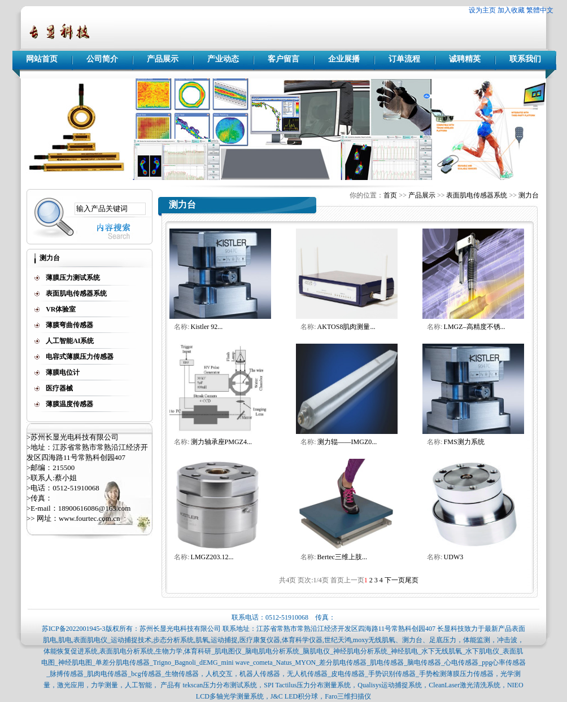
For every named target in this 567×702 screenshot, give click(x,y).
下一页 (395, 580)
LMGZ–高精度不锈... (474, 327)
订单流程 (404, 59)
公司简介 (102, 59)
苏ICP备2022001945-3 (74, 629)
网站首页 (42, 59)
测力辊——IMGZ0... (347, 442)
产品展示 (162, 59)
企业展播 (344, 59)
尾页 (411, 580)
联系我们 (525, 59)
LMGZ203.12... (212, 557)
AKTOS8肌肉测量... (346, 327)
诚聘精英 (465, 59)
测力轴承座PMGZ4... (221, 442)
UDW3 (454, 557)
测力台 (528, 195)
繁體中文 (539, 10)
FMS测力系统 (464, 442)
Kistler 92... (207, 327)
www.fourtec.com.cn (89, 518)
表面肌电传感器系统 (476, 195)
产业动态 (223, 59)
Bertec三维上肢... (342, 557)
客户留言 (283, 59)
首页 (390, 195)
